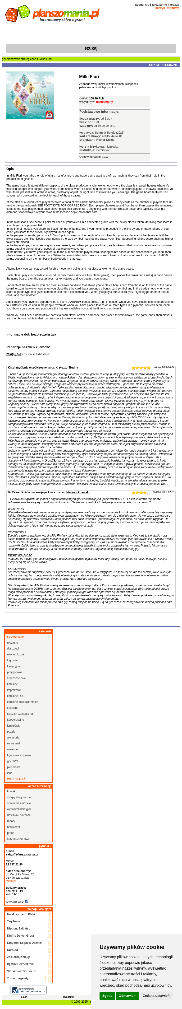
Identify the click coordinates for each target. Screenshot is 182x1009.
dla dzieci (13, 648)
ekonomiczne (15, 654)
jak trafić (11, 881)
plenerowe (13, 767)
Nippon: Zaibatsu (18, 928)
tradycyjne (13, 666)
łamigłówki (13, 725)
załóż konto (159, 4)
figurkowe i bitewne (19, 755)
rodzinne (12, 642)
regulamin (68, 997)
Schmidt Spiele (105, 132)
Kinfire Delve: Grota (20, 935)
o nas (24, 997)
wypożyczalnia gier (19, 809)
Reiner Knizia (105, 139)
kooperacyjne (15, 719)
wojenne (12, 749)
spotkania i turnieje (19, 803)
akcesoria (13, 737)
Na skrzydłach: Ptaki (21, 914)
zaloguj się (142, 4)
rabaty (11, 821)
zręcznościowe (16, 678)
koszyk (174, 4)
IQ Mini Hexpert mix (20, 964)
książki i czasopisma (20, 713)
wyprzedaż (16, 779)
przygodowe (15, 672)
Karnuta (12, 950)
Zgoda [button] (107, 996)
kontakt (11, 791)
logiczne (12, 660)
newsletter (13, 827)
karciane (12, 684)
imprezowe (14, 690)
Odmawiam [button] (127, 996)
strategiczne (28, 59)
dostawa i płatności (19, 815)
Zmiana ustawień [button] (156, 996)
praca (10, 833)
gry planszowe (11, 59)
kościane (12, 708)
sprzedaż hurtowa (18, 839)
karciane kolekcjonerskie (22, 702)
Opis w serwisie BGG (93, 157)
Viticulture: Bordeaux (21, 971)
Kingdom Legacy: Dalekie (24, 942)
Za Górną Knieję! (18, 957)
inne (10, 773)
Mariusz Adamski (78, 492)
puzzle (11, 731)
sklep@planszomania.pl (22, 854)
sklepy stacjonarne (19, 797)
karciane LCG (15, 696)
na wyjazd (13, 743)
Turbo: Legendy (17, 978)
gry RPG (12, 761)
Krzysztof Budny (66, 367)
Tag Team (13, 921)
